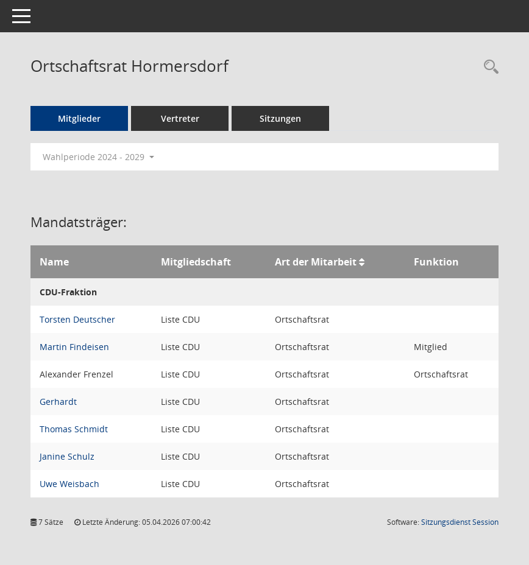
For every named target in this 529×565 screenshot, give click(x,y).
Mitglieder (79, 118)
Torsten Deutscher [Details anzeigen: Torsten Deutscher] (77, 319)
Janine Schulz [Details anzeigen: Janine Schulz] (67, 456)
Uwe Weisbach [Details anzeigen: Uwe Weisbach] (69, 484)
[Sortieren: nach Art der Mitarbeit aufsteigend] (361, 261)
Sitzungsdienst (460, 522)
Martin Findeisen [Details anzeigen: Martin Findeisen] (74, 347)
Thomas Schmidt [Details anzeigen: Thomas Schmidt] (74, 429)
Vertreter (180, 118)
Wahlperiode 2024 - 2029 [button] (98, 157)
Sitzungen (280, 118)
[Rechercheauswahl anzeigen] (488, 67)
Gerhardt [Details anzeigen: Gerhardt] (58, 401)
